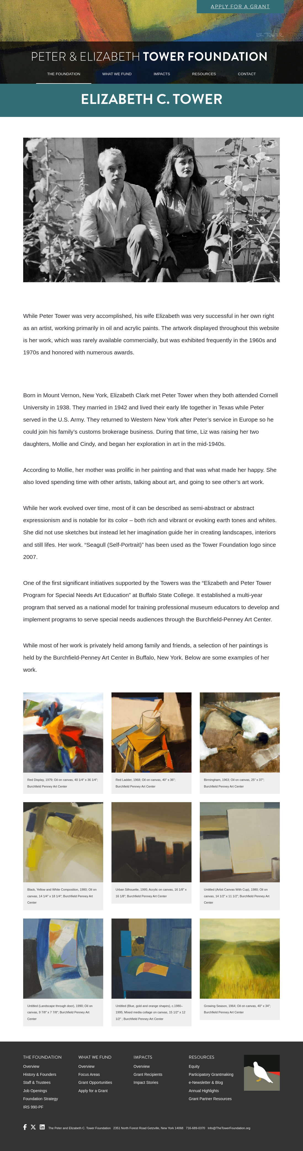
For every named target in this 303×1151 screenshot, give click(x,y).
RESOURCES (204, 74)
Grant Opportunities (95, 1082)
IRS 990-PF (33, 1107)
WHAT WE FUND (117, 74)
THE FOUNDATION (63, 74)
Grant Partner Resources (210, 1099)
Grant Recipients (148, 1074)
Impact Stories (146, 1082)
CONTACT (247, 74)
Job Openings (35, 1091)
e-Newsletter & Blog (206, 1082)
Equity (194, 1066)
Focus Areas (89, 1074)
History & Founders (39, 1074)
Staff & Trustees (36, 1082)
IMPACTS (162, 74)
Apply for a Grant (240, 6)
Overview (31, 1066)
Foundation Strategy (40, 1099)
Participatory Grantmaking (211, 1074)
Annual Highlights (204, 1091)
